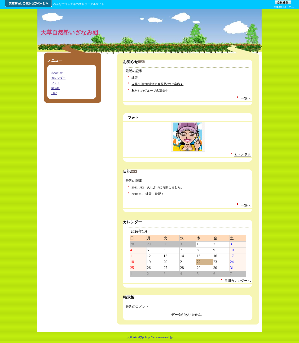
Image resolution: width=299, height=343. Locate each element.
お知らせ (57, 72)
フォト (133, 117)
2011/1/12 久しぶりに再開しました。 (158, 187)
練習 (135, 77)
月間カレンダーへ (237, 281)
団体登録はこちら (283, 6)
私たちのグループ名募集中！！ (153, 90)
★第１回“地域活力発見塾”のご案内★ (158, 84)
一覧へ (246, 98)
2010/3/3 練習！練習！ (148, 194)
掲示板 (55, 88)
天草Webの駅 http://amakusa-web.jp (150, 337)
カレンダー (58, 78)
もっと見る (242, 155)
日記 (54, 93)
